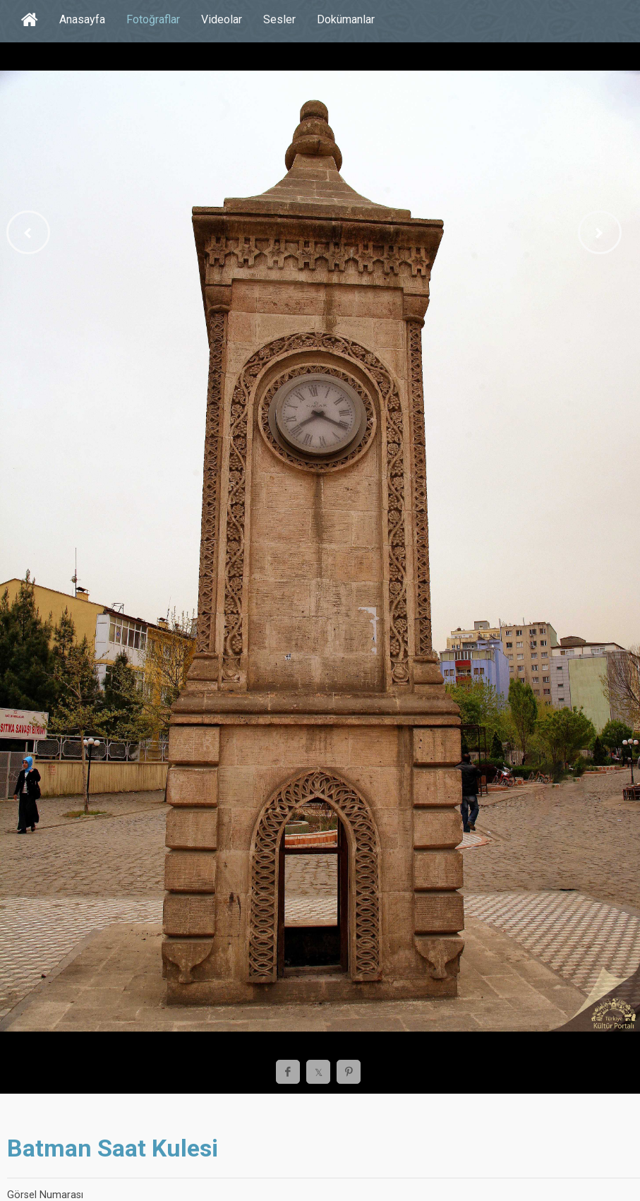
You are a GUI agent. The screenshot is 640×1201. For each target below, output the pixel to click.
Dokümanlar (346, 19)
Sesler (279, 19)
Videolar (221, 19)
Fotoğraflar (153, 19)
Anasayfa (82, 19)
